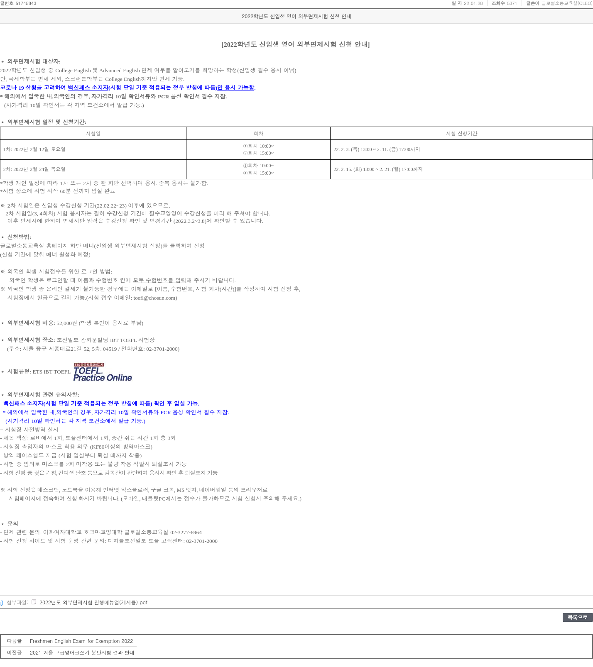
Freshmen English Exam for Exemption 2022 (81, 640)
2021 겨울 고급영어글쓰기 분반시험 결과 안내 (82, 652)
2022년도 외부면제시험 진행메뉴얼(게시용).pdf (89, 602)
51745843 (25, 3)
